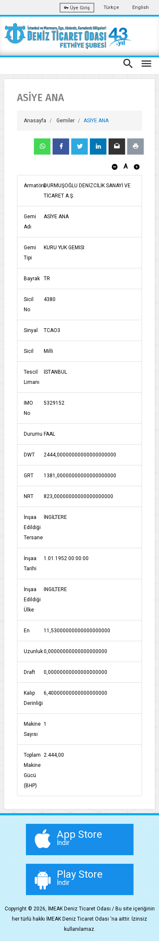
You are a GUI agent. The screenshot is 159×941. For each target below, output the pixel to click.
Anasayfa (35, 121)
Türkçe (111, 7)
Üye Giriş (77, 8)
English (140, 7)
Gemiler (65, 121)
